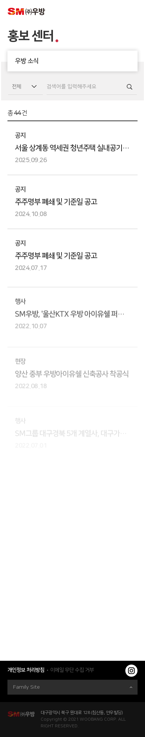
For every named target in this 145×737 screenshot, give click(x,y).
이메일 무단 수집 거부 (72, 670)
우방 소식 (76, 61)
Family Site (72, 687)
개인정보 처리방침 (25, 670)
